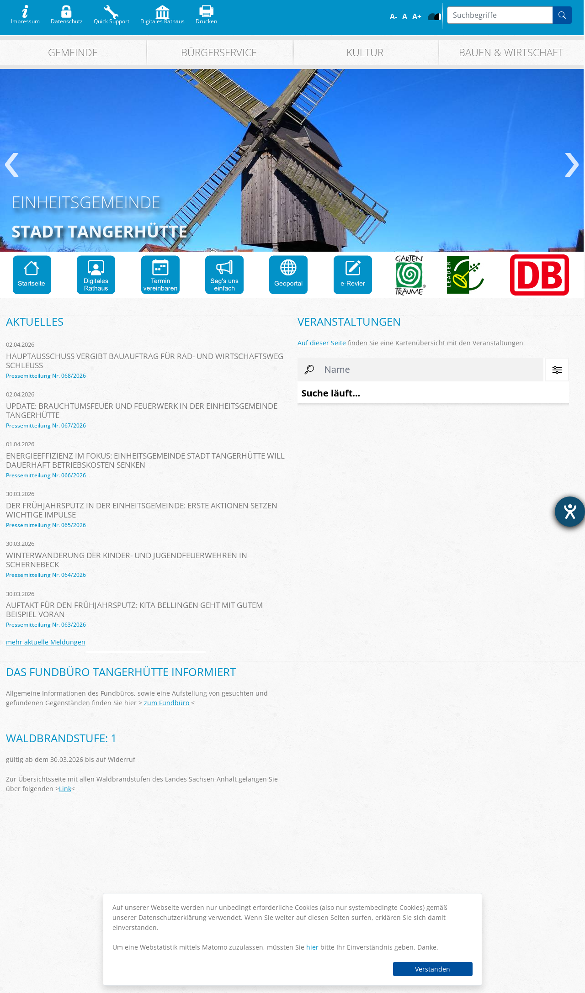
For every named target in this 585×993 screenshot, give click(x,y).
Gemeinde (73, 52)
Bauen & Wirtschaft (511, 52)
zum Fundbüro (166, 702)
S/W (437, 16)
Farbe (431, 16)
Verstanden (432, 969)
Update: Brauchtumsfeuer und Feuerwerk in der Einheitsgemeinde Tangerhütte (141, 410)
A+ (416, 16)
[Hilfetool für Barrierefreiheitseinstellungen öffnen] (570, 511)
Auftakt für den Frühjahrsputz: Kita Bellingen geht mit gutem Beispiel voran (134, 609)
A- (393, 16)
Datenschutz (67, 19)
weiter (572, 165)
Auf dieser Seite (322, 342)
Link (65, 788)
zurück (12, 165)
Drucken (206, 19)
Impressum (25, 19)
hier (312, 947)
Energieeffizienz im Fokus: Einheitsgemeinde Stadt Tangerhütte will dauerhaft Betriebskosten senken (145, 460)
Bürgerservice (219, 52)
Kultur (364, 52)
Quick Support (111, 19)
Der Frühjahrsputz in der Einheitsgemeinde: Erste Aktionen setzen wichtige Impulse (141, 510)
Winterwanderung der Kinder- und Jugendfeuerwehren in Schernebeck (126, 560)
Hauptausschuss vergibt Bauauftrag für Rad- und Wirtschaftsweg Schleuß (144, 360)
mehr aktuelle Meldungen (45, 642)
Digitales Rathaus (162, 19)
